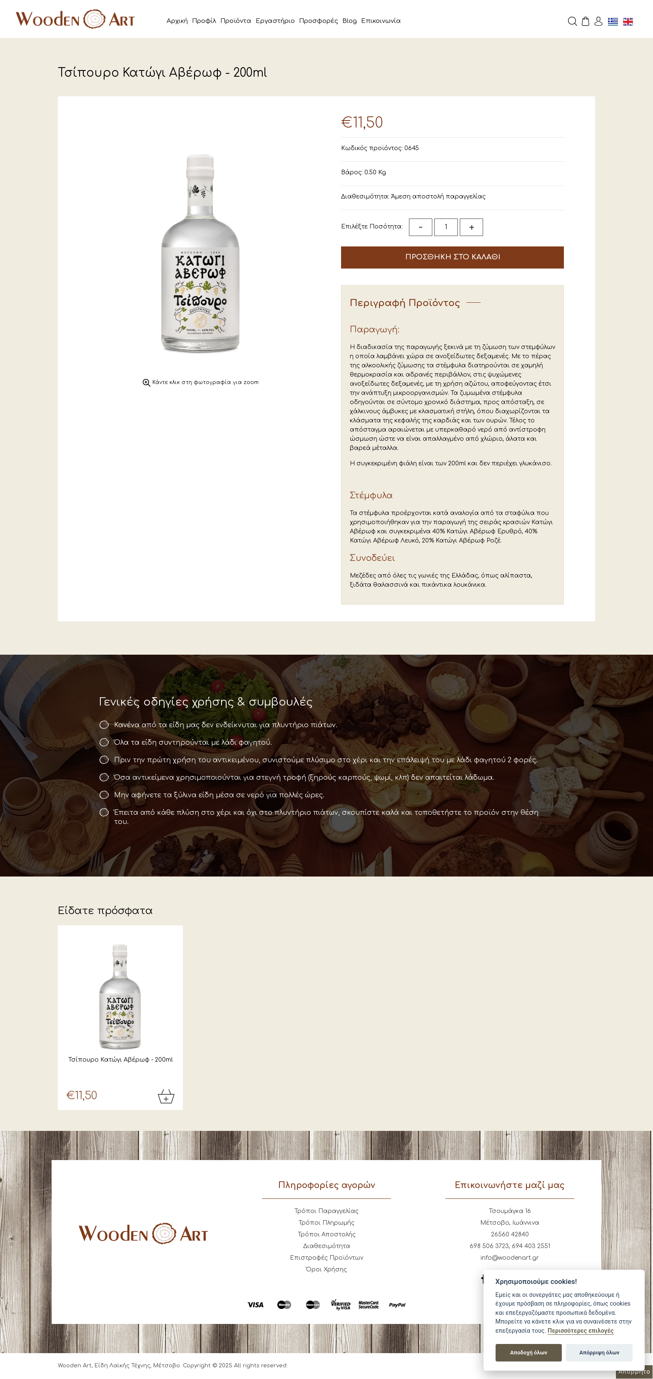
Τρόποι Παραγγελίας (326, 1212)
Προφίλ (204, 21)
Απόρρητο (634, 1372)
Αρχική (177, 21)
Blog (349, 21)
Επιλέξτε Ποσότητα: (372, 227)
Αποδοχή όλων (528, 1352)
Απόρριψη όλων (599, 1352)
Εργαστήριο (275, 21)
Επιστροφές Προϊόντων (326, 1259)
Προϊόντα (236, 21)
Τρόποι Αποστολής (327, 1235)
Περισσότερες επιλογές (581, 1330)
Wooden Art (79, 18)
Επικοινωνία (381, 21)
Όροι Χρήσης (326, 1270)
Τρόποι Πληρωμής (326, 1224)
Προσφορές (318, 21)
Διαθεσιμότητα (326, 1247)
